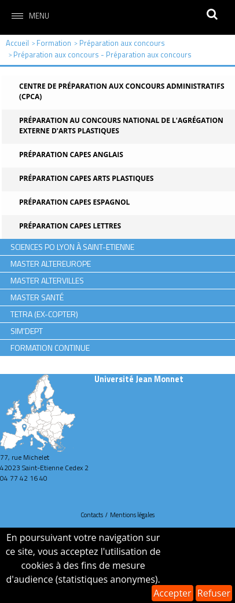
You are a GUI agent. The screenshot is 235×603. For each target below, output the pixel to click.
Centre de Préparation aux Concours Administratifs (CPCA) (122, 91)
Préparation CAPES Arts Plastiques (86, 178)
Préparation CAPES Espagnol (74, 202)
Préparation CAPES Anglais (71, 154)
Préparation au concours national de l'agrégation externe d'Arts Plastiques (121, 125)
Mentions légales (132, 515)
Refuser (213, 593)
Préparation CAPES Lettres (70, 226)
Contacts (91, 515)
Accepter (172, 593)
